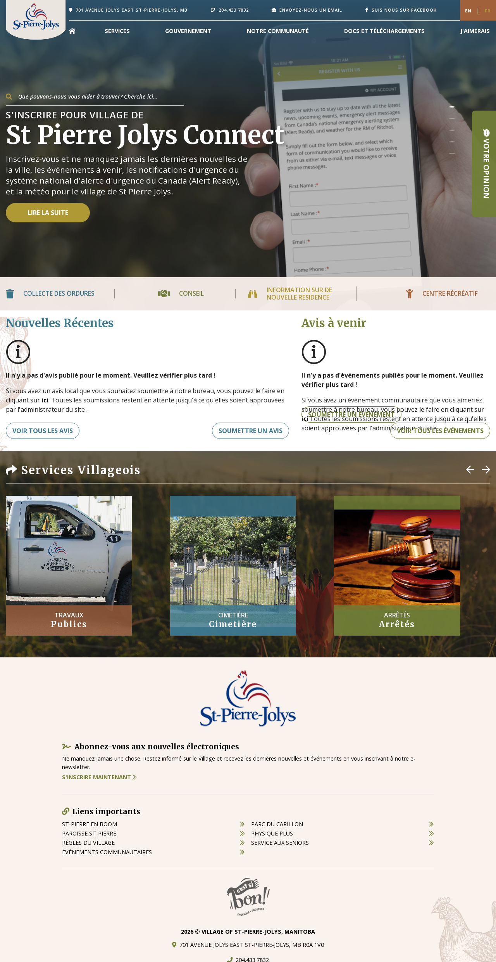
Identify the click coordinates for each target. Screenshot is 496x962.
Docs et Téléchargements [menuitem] (384, 31)
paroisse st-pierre (89, 833)
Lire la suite (48, 212)
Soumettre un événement (351, 414)
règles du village (88, 842)
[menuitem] (72, 31)
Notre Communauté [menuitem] (278, 31)
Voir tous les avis (42, 430)
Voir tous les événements (440, 430)
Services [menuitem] (117, 31)
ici (44, 400)
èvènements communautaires (107, 852)
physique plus (272, 833)
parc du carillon (277, 824)
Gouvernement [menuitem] (188, 31)
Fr (488, 11)
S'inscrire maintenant (99, 777)
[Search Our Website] (95, 96)
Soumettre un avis (250, 430)
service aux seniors (280, 842)
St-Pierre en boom (89, 824)
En (468, 11)
